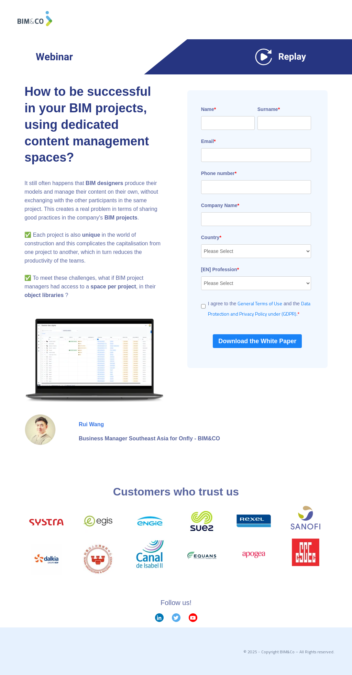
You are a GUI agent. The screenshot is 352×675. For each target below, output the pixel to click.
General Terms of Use (260, 303)
